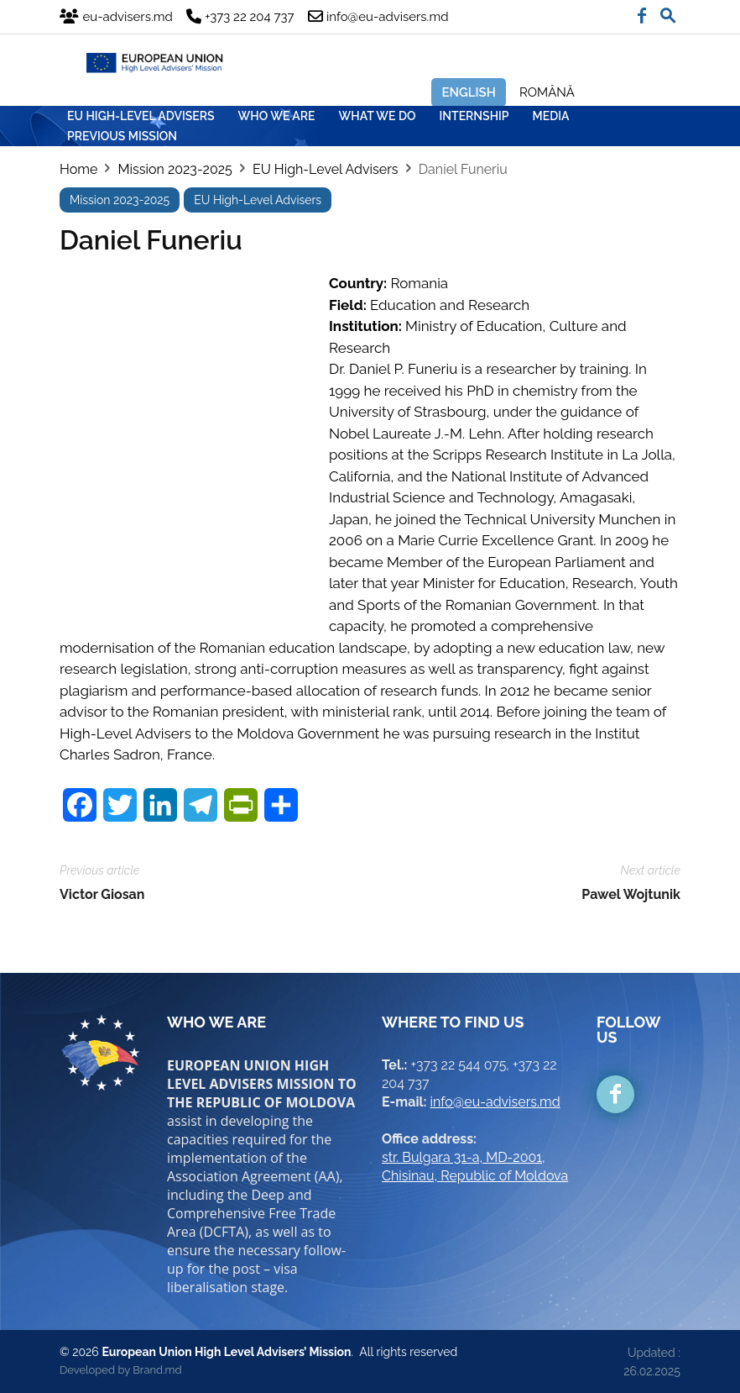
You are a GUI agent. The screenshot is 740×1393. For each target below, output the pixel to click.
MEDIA (551, 116)
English (468, 92)
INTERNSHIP (474, 116)
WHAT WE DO (377, 116)
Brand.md (157, 1370)
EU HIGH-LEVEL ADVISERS (141, 116)
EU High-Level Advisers (326, 169)
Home (78, 169)
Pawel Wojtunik (630, 894)
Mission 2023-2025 (174, 169)
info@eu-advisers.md (495, 1102)
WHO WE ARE (276, 116)
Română (547, 92)
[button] (667, 11)
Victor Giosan (102, 894)
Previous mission (122, 136)
